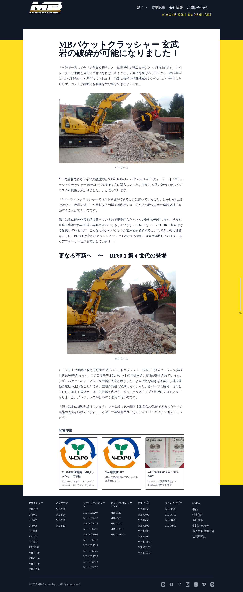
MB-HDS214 (90, 523)
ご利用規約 (199, 536)
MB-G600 (143, 531)
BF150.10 (34, 547)
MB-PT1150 (117, 529)
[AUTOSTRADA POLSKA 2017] (164, 463)
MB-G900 (143, 536)
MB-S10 (60, 509)
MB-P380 (116, 518)
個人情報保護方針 (203, 531)
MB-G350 (143, 509)
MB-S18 (60, 520)
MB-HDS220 (90, 529)
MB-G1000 (144, 542)
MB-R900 (170, 525)
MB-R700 (170, 514)
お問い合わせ (197, 7)
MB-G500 (143, 525)
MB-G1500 (144, 552)
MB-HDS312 (90, 539)
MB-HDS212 (90, 518)
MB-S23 (60, 525)
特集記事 (158, 7)
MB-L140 (34, 558)
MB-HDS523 (90, 567)
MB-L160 (34, 563)
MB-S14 (60, 514)
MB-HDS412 (90, 561)
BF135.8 (33, 542)
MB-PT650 (117, 523)
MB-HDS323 (90, 556)
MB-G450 (143, 520)
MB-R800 (170, 520)
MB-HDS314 (90, 545)
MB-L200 (34, 569)
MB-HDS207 (90, 512)
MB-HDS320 (90, 550)
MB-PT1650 (117, 534)
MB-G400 (143, 514)
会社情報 (176, 7)
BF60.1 (33, 514)
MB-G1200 (144, 547)
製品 (142, 7)
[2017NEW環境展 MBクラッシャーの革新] (78, 463)
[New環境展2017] (121, 461)
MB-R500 (170, 509)
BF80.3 (33, 525)
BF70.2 (33, 520)
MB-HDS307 (90, 534)
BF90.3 (33, 531)
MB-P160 (116, 512)
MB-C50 (33, 509)
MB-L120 (34, 552)
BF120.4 (33, 536)
